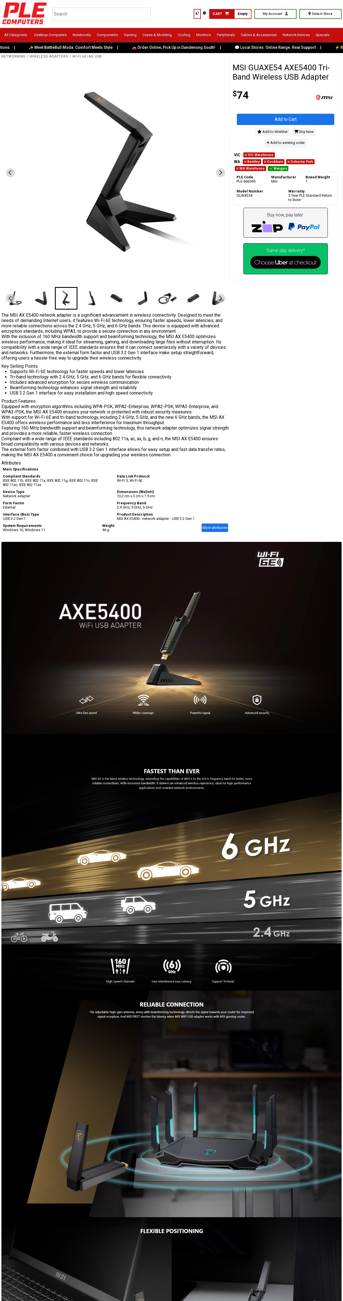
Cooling (184, 35)
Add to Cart (286, 119)
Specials (322, 35)
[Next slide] (220, 172)
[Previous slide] (10, 172)
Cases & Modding (157, 35)
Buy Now (304, 132)
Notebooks (82, 35)
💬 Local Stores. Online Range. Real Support (281, 47)
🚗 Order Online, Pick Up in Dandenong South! (179, 47)
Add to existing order (285, 143)
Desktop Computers (50, 35)
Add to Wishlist (272, 132)
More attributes (214, 527)
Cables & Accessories (259, 35)
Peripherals (226, 35)
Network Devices (296, 35)
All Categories (15, 35)
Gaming (130, 35)
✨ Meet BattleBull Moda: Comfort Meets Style (77, 47)
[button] (15, 298)
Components (107, 35)
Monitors (203, 35)
